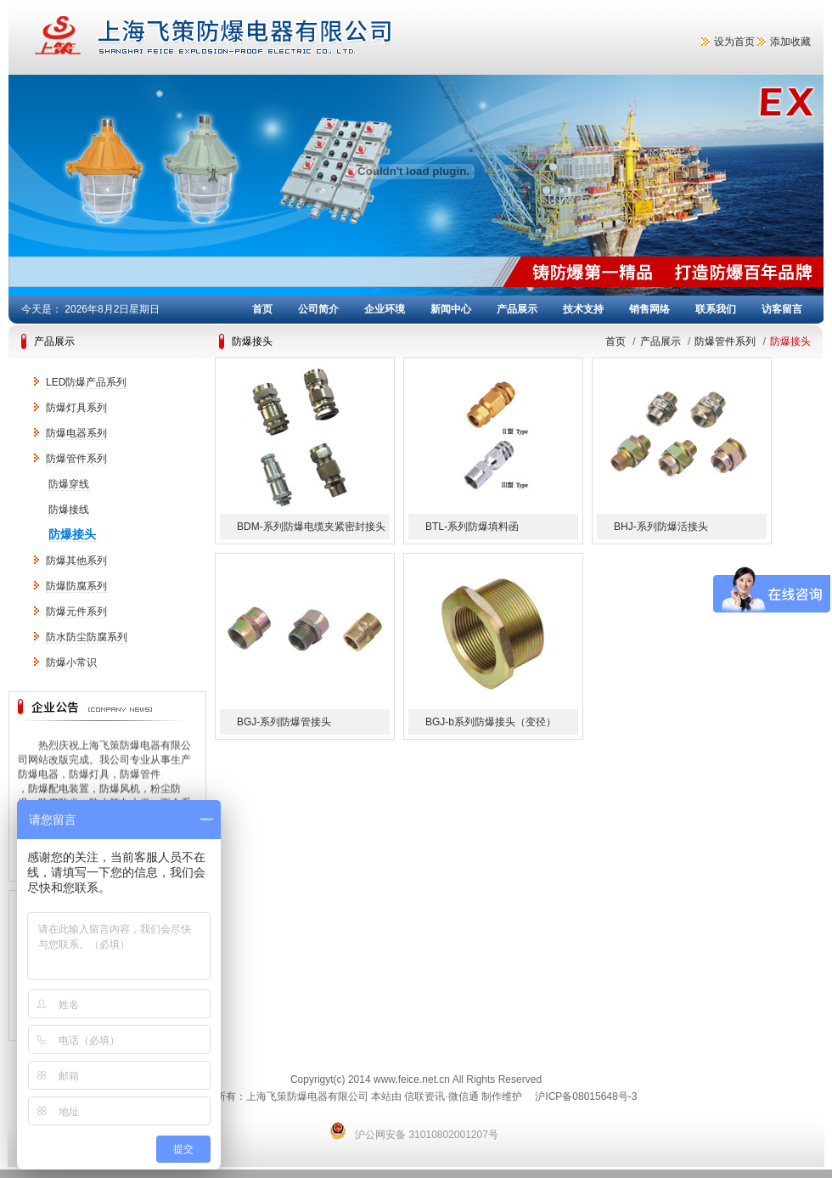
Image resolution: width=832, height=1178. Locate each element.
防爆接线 (68, 510)
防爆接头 (72, 534)
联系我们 (715, 309)
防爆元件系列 (76, 611)
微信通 (463, 1096)
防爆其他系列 (76, 560)
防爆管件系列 (76, 459)
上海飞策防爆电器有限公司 (280, 37)
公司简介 (318, 309)
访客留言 (782, 309)
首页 (262, 309)
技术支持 (583, 309)
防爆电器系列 (76, 433)
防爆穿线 (68, 484)
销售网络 (649, 309)
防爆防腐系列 (76, 586)
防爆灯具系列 (76, 408)
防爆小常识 (71, 662)
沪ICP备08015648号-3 (586, 1096)
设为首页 (734, 42)
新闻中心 (450, 309)
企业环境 (384, 309)
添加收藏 (790, 42)
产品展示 (517, 309)
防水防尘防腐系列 (86, 637)
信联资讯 (424, 1096)
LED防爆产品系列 (86, 382)
